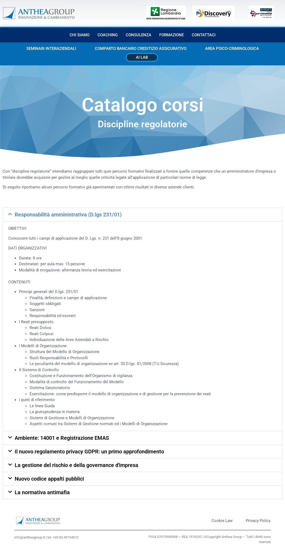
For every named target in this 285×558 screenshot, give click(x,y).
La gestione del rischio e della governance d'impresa (76, 465)
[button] (142, 214)
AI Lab (142, 57)
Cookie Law (222, 520)
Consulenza (138, 35)
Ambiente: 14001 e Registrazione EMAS (62, 438)
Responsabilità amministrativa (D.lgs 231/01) (68, 214)
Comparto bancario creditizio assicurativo (140, 48)
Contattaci (203, 35)
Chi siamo (79, 35)
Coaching (107, 35)
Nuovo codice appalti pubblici (49, 479)
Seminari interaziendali (51, 48)
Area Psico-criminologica (232, 48)
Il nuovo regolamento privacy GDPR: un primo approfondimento (89, 451)
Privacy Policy (258, 520)
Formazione (171, 35)
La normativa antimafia (42, 492)
